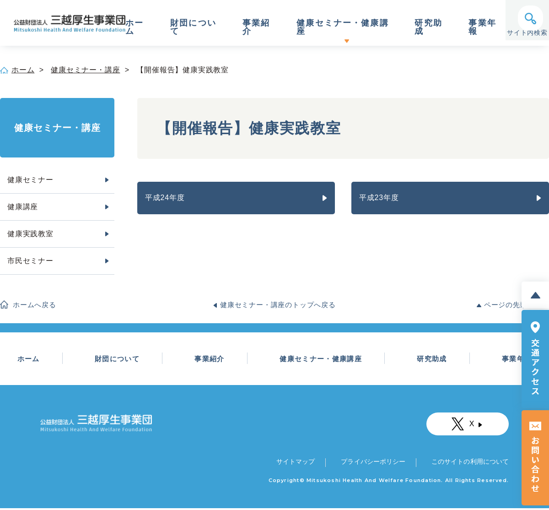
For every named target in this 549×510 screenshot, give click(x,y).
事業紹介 (254, 27)
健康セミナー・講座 (85, 70)
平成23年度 (379, 197)
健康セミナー (30, 180)
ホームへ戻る (34, 305)
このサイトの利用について (468, 463)
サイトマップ (296, 463)
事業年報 (476, 27)
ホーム (134, 27)
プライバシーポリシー (372, 463)
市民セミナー (30, 261)
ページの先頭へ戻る (516, 305)
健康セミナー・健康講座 (340, 27)
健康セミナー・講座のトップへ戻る (278, 305)
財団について (193, 27)
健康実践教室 (30, 234)
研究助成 (423, 27)
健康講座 (22, 207)
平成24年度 (165, 197)
